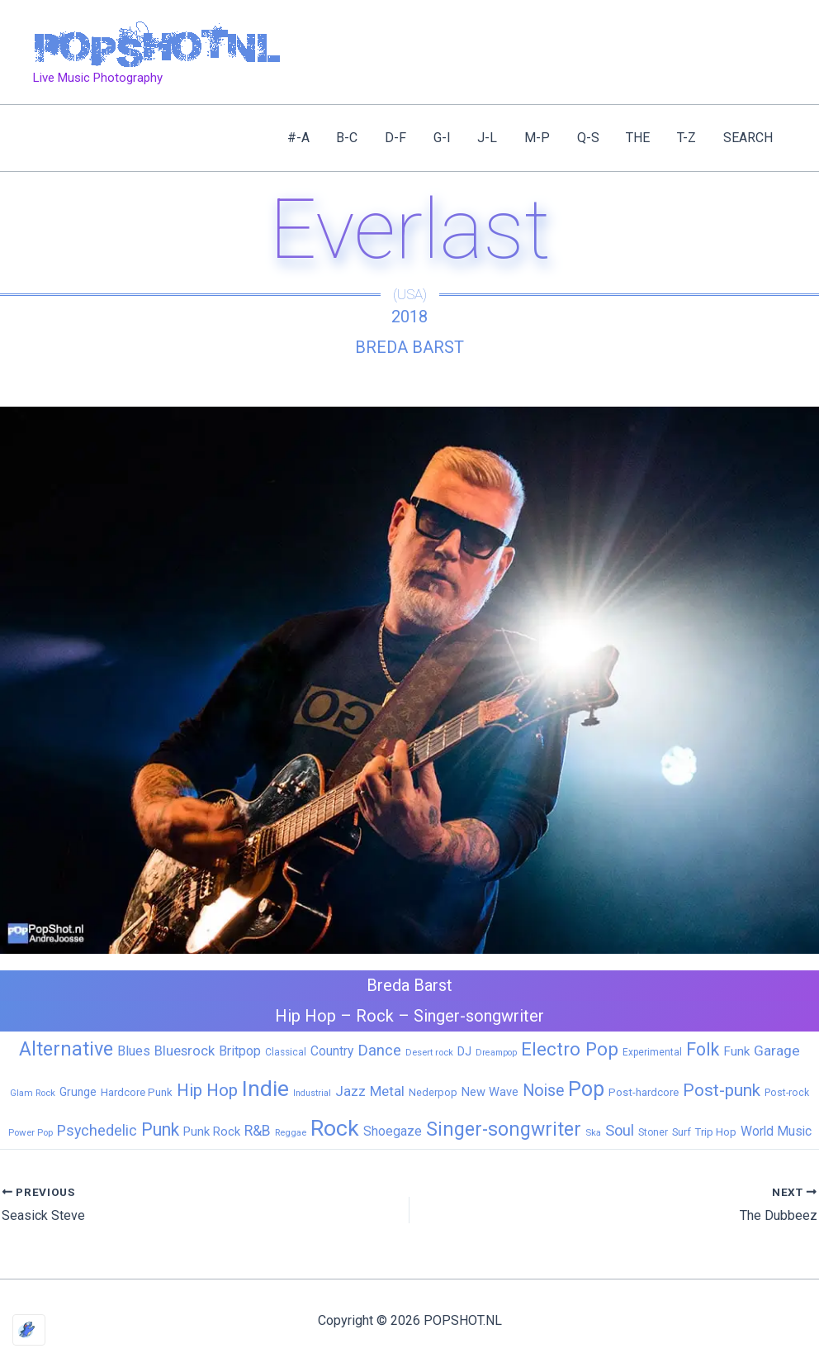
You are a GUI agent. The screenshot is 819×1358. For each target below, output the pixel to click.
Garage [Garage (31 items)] (777, 1050)
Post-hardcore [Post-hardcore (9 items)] (643, 1092)
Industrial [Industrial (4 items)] (312, 1093)
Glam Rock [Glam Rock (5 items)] (32, 1092)
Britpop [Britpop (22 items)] (240, 1051)
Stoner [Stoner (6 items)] (653, 1132)
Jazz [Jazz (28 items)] (350, 1091)
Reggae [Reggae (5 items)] (290, 1132)
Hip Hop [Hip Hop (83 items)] (207, 1090)
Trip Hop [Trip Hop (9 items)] (715, 1132)
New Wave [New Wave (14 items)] (490, 1091)
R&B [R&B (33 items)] (257, 1130)
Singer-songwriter (479, 1016)
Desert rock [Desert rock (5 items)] (429, 1052)
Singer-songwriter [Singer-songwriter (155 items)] (503, 1129)
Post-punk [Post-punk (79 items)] (721, 1090)
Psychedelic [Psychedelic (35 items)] (97, 1130)
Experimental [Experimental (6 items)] (652, 1052)
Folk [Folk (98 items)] (702, 1049)
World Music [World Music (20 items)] (776, 1131)
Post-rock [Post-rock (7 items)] (787, 1092)
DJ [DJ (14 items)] (464, 1051)
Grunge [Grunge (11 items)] (78, 1091)
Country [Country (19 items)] (331, 1051)
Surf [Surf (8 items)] (681, 1132)
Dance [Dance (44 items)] (379, 1050)
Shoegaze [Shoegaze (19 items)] (392, 1131)
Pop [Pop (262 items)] (586, 1089)
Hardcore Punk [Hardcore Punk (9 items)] (137, 1092)
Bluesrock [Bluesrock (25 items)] (184, 1051)
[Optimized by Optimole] (28, 1330)
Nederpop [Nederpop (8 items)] (433, 1092)
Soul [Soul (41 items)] (619, 1130)
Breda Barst (409, 347)
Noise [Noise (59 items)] (543, 1090)
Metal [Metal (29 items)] (387, 1091)
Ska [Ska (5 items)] (593, 1132)
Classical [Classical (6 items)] (285, 1052)
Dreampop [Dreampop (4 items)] (496, 1052)
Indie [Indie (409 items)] (265, 1088)
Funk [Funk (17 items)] (736, 1051)
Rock (375, 1016)
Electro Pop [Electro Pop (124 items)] (569, 1049)
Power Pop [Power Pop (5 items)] (30, 1132)
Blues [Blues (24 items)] (133, 1051)
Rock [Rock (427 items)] (334, 1128)
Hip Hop (305, 1016)
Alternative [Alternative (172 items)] (66, 1048)
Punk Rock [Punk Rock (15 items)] (211, 1131)
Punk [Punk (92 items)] (160, 1129)
